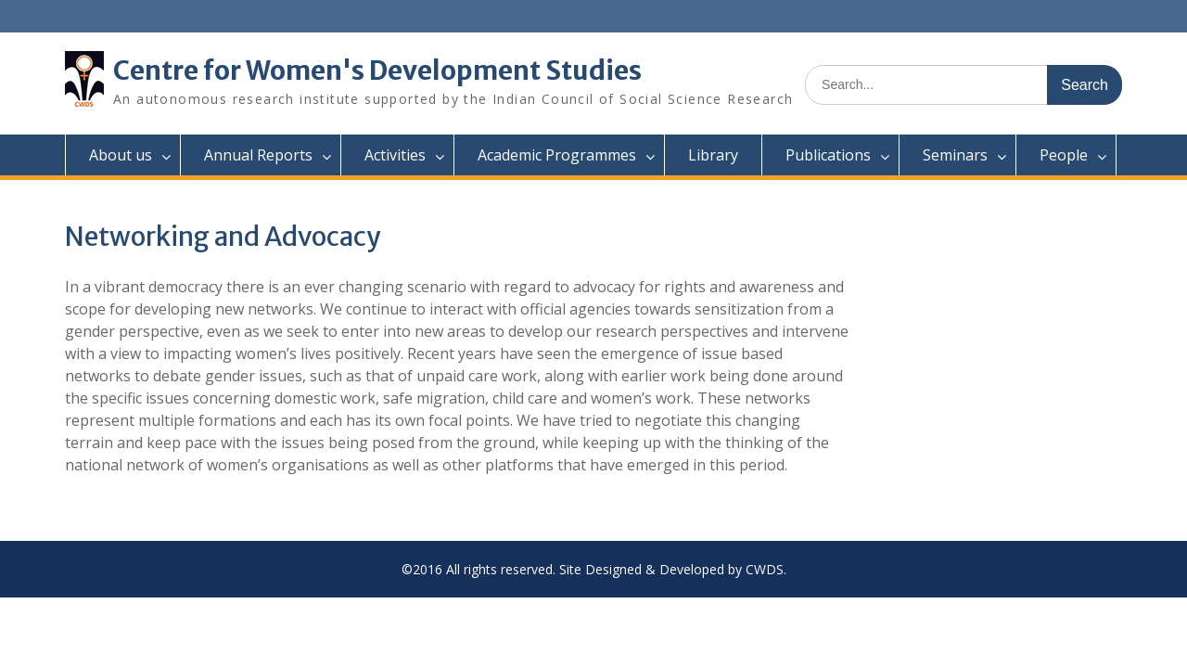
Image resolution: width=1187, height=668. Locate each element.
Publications (828, 155)
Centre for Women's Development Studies (377, 70)
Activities (395, 155)
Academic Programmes (557, 155)
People (1064, 155)
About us (120, 155)
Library (713, 155)
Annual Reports (258, 155)
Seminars (955, 155)
